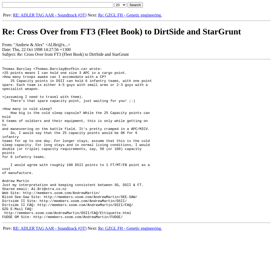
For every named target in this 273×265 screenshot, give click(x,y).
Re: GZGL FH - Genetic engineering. (130, 15)
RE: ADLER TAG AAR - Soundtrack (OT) (50, 15)
